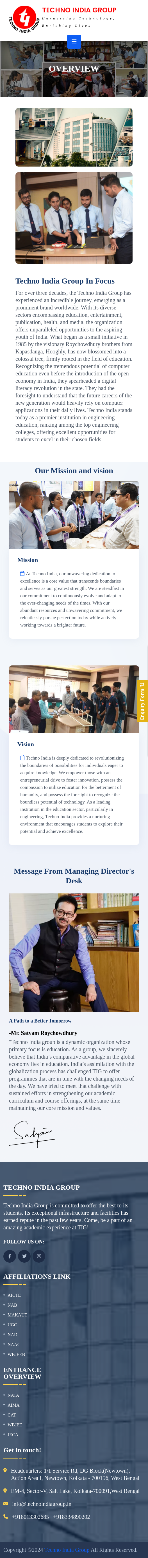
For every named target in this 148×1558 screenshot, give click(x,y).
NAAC (14, 1344)
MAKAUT (17, 1315)
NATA (13, 1395)
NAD (12, 1334)
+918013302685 (30, 1517)
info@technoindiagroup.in (41, 1504)
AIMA (14, 1405)
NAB (12, 1305)
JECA (13, 1434)
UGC (12, 1324)
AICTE (14, 1295)
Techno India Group (67, 1550)
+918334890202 (71, 1517)
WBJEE (15, 1424)
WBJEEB (16, 1354)
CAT (12, 1415)
